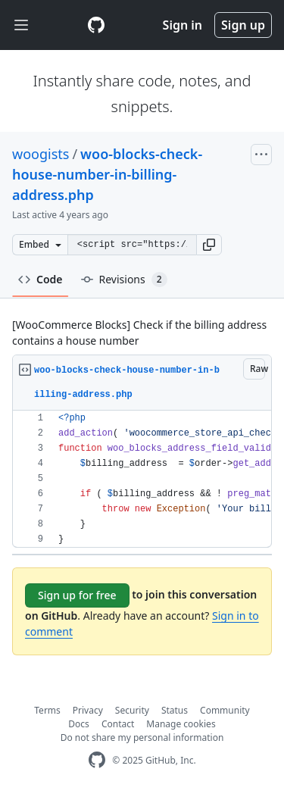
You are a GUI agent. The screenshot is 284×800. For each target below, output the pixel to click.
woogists (40, 154)
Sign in (182, 25)
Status (174, 710)
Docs (78, 723)
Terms (47, 710)
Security (132, 710)
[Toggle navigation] (21, 25)
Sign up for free (77, 595)
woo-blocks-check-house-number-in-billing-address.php (107, 174)
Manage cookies (180, 723)
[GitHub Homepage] (97, 760)
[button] (209, 244)
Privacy (88, 710)
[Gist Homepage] (96, 25)
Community (225, 710)
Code (40, 279)
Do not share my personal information (142, 737)
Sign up (243, 25)
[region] (142, 479)
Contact (117, 723)
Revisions (124, 279)
